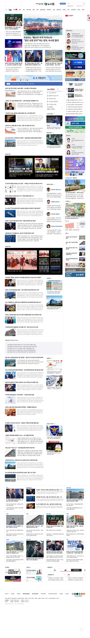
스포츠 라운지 (50, 114)
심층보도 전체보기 (54, 109)
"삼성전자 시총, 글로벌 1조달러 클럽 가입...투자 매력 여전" (20, 113)
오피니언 (68, 135)
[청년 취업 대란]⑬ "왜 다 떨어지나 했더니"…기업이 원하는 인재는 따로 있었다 (54, 388)
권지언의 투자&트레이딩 (56, 226)
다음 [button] (60, 167)
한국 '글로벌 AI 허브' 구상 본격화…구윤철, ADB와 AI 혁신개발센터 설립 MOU (30, 105)
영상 (15, 9)
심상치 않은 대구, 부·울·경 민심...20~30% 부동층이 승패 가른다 (13, 69)
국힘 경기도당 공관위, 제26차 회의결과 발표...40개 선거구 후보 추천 (76, 107)
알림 (69, 574)
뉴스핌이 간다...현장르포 (71, 178)
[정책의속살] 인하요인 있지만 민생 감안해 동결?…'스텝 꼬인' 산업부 (54, 372)
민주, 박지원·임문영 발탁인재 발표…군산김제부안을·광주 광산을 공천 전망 (24, 370)
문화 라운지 (49, 132)
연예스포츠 (81, 79)
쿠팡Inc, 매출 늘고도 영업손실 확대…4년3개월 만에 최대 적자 (30, 453)
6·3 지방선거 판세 (52, 104)
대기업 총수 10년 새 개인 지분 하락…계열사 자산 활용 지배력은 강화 (31, 131)
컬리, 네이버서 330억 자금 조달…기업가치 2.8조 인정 (34, 531)
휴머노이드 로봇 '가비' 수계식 (15, 271)
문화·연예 (73, 9)
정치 (24, 9)
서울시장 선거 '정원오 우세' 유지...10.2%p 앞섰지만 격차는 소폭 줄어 (14, 71)
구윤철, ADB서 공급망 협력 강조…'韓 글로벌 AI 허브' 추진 (30, 103)
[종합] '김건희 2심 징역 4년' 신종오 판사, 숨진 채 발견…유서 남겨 (14, 534)
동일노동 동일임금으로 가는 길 (77, 141)
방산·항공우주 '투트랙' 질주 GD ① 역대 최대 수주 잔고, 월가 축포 (22, 346)
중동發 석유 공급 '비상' (54, 95)
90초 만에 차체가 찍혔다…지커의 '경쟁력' (74, 196)
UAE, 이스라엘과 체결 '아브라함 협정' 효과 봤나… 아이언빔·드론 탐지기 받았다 (54, 209)
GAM (83, 9)
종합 (76, 79)
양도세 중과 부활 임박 (53, 101)
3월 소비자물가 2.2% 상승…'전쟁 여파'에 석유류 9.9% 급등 (30, 441)
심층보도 (49, 358)
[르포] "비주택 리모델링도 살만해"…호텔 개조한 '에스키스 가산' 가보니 (14, 556)
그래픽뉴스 (67, 201)
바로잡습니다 (51, 574)
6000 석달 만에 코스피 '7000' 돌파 (53, 530)
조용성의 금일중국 (55, 214)
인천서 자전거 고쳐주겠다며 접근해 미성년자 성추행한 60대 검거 (54, 438)
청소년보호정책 (35, 593)
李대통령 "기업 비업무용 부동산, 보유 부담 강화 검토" (29, 92)
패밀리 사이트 (79, 6)
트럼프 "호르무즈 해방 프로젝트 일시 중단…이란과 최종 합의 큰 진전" (49, 490)
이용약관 (61, 593)
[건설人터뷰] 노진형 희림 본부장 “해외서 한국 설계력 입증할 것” (14, 560)
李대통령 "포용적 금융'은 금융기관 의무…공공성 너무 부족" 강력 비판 (34, 67)
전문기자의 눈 (69, 30)
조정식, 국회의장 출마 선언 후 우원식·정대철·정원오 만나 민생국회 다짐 (23, 314)
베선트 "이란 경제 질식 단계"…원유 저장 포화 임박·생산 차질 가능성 (31, 236)
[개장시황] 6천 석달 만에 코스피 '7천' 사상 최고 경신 (14, 33)
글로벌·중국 (42, 9)
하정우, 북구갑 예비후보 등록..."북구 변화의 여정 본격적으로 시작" (22, 290)
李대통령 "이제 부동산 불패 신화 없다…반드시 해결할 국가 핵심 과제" (30, 94)
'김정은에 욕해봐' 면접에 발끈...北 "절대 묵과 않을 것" (77, 36)
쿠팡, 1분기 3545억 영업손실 (72, 243)
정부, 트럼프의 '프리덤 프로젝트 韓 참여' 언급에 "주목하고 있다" (76, 104)
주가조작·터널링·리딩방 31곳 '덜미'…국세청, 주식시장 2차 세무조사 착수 (23, 183)
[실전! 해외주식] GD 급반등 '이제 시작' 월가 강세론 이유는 (20, 175)
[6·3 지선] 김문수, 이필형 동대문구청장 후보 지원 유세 (74, 504)
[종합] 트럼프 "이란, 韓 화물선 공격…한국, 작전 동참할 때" (37, 45)
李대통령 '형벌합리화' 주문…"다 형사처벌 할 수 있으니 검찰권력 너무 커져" (34, 71)
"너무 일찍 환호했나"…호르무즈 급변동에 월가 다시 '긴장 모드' (54, 232)
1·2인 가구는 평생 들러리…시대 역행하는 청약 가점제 (78, 147)
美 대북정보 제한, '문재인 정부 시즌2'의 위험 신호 (78, 48)
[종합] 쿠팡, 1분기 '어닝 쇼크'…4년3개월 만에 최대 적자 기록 (34, 526)
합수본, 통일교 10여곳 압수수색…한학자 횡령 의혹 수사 (19, 196)
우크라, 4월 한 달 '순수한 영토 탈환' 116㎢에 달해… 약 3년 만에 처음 (54, 207)
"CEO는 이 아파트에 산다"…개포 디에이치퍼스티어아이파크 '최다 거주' (30, 128)
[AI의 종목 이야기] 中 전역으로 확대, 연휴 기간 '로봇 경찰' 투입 (21, 352)
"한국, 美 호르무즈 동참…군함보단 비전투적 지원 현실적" (14, 504)
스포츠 (78, 9)
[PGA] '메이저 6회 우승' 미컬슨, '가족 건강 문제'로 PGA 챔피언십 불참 (54, 560)
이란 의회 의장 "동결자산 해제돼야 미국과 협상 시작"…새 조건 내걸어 (54, 197)
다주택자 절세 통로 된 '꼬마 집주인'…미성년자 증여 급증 (19, 395)
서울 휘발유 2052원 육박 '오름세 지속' (71, 254)
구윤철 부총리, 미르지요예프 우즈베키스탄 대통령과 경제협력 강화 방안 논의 (31, 107)
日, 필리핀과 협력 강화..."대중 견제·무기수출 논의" (28, 363)
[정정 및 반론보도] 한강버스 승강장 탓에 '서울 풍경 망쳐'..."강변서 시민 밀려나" (56, 580)
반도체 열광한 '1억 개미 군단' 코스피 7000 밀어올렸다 (13, 28)
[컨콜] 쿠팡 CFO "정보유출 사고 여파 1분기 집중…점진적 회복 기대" (30, 450)
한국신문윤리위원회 (78, 596)
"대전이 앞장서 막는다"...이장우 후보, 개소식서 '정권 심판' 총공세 (75, 556)
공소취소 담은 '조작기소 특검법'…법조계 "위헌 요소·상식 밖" (14, 526)
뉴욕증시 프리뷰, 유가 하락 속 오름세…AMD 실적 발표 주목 (79, 90)
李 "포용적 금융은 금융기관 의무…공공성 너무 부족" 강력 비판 (14, 500)
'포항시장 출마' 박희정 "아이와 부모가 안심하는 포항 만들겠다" (75, 113)
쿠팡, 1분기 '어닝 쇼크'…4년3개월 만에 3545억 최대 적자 (19, 448)
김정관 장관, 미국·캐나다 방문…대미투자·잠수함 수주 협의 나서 (75, 531)
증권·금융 (59, 9)
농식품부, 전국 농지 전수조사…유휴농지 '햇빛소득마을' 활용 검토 (22, 423)
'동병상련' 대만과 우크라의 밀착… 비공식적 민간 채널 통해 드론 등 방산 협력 (54, 205)
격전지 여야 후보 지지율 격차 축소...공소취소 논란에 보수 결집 (13, 64)
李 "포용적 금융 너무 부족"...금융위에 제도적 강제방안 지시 (33, 64)
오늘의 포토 (8, 246)
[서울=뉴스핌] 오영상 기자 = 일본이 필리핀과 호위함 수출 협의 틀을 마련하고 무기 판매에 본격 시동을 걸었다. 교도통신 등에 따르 (49, 507)
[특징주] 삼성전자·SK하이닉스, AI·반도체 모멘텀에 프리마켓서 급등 (75, 102)
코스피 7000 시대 (52, 92)
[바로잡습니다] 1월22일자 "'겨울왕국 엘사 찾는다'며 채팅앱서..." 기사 (56, 578)
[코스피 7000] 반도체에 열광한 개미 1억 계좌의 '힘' (55, 526)
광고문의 (67, 593)
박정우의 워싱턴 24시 (56, 189)
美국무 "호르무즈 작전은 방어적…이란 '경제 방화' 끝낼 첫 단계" (30, 226)
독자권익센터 (43, 593)
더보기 (60, 84)
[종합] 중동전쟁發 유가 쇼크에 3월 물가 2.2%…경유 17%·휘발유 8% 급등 (30, 443)
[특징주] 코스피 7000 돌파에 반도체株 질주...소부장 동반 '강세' (14, 35)
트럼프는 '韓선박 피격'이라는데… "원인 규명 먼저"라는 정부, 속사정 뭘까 (41, 39)
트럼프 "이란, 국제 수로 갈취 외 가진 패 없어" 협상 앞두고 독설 (54, 195)
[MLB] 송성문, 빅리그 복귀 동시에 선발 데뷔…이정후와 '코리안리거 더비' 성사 (54, 556)
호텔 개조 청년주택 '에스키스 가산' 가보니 (74, 195)
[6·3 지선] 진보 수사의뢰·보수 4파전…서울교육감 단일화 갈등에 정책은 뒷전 (24, 138)
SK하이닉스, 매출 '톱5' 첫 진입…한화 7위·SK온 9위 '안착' (20, 125)
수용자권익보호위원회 (52, 593)
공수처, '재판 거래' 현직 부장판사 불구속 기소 (14, 531)
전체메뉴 (6, 9)
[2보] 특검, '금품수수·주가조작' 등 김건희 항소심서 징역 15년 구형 (54, 69)
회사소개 (6, 593)
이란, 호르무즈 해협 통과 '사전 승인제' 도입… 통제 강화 (29, 228)
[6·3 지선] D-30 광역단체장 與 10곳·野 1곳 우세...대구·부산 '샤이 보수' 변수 (14, 67)
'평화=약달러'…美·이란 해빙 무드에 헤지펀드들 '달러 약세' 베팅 (54, 233)
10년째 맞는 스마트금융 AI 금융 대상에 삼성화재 (76, 580)
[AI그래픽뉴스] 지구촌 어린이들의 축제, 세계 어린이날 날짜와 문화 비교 (74, 217)
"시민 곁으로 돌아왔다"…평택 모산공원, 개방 (75, 192)
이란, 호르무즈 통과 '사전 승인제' (71, 248)
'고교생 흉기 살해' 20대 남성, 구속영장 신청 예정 (22, 84)
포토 (20, 9)
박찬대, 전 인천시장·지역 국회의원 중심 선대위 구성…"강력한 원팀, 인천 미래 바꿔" (74, 552)
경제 (34, 9)
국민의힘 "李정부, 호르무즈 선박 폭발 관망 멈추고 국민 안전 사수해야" (23, 277)
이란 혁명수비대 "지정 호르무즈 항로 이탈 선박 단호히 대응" (30, 223)
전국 (68, 9)
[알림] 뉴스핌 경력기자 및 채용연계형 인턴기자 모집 (76, 578)
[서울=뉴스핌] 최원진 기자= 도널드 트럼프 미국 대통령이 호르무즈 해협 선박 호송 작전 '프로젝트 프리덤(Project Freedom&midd (49, 492)
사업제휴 (18, 593)
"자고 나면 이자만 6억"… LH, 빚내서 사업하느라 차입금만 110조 (14, 552)
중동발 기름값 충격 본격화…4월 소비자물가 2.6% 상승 (29, 438)
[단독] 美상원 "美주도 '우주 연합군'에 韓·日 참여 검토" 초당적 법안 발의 (54, 193)
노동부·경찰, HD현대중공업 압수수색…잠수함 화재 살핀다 (74, 508)
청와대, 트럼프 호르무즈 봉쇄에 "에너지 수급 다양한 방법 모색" (38, 47)
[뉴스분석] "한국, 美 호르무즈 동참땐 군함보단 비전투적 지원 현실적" (23, 208)
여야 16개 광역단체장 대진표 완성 (72, 259)
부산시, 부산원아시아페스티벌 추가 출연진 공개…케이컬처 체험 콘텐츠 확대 (79, 84)
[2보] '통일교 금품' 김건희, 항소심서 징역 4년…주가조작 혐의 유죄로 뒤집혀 (54, 71)
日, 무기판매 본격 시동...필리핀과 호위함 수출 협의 (28, 360)
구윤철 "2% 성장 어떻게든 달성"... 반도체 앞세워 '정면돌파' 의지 (21, 101)
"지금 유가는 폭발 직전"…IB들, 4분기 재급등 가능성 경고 (54, 230)
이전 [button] (6, 167)
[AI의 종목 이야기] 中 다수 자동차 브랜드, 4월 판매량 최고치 (20, 348)
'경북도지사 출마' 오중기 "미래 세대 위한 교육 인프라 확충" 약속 (75, 111)
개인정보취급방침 (26, 593)
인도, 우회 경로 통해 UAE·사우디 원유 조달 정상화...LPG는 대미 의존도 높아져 (30, 237)
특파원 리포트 (50, 184)
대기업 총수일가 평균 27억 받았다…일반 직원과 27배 (29, 130)
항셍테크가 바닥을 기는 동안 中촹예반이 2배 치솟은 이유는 (54, 221)
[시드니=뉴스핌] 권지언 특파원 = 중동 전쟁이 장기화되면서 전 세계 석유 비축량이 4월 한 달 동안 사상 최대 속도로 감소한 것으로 (50, 499)
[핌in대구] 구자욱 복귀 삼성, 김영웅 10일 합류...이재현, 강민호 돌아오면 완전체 (54, 128)
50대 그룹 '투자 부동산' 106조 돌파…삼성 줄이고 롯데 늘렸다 (20, 88)
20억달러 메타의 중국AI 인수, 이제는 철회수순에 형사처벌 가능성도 (54, 219)
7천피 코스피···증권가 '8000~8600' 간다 (14, 31)
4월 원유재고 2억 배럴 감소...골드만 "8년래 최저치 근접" (19, 233)
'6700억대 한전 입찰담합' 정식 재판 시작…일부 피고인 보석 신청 (21, 327)
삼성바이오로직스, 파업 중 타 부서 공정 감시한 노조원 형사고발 (21, 460)
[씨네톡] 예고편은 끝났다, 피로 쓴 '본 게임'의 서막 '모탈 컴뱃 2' (34, 559)
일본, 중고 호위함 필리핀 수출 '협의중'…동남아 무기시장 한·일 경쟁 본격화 (24, 357)
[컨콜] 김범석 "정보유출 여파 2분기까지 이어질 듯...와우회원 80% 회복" (30, 452)
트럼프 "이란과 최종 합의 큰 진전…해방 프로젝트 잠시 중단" (20, 221)
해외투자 (49, 9)
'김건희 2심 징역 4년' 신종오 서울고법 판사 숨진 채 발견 (54, 67)
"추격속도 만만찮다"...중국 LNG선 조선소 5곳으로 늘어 (54, 218)
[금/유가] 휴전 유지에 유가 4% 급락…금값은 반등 (28, 240)
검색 (84, 3)
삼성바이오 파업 (52, 98)
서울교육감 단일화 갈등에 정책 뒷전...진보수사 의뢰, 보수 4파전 (75, 500)
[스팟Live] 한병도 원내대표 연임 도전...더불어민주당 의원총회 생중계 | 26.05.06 (46, 175)
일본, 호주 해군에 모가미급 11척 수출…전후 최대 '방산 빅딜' (30, 362)
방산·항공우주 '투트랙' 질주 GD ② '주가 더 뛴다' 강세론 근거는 (21, 344)
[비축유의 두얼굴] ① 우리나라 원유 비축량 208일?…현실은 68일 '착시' (30, 239)
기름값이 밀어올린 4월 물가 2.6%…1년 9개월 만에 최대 (19, 435)
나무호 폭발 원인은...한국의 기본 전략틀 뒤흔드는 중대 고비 (37, 43)
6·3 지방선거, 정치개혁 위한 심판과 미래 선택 (77, 153)
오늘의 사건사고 (50, 424)
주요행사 (7, 567)
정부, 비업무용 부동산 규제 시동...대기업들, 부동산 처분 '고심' (30, 91)
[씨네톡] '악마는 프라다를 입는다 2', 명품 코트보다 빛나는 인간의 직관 (54, 146)
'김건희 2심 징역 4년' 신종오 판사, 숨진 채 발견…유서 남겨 (53, 64)
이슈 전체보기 (54, 107)
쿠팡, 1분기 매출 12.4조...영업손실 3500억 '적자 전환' (29, 455)
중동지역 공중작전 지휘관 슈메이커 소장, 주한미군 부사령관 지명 (21, 382)
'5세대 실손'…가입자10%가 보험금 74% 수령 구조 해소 (55, 534)
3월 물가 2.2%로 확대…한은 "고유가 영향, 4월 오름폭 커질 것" (30, 439)
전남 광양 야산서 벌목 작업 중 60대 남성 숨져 (53, 453)
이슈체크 (49, 278)
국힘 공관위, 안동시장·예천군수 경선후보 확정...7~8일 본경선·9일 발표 (75, 109)
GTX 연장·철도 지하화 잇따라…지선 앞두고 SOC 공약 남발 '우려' (54, 292)
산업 (54, 9)
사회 (37, 9)
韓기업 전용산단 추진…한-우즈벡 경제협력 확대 (75, 100)
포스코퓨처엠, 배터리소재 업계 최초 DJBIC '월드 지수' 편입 (20, 472)
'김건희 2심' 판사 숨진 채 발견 (71, 237)
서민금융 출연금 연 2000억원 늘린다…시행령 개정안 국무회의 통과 (34, 69)
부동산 (64, 9)
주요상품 (12, 593)
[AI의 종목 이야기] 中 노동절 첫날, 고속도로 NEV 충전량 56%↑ (21, 350)
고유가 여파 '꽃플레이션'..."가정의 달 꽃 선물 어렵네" (75, 198)
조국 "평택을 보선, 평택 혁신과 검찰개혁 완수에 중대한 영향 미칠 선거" (23, 302)
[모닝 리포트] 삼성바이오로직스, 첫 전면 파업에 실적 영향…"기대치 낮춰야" (54, 308)
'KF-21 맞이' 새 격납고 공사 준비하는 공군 (77, 42)
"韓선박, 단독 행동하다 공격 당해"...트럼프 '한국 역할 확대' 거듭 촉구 (30, 225)
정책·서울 (28, 9)
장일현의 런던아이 (55, 201)
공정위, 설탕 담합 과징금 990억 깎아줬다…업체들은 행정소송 (21, 407)
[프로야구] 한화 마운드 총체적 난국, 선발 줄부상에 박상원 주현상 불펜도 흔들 (54, 552)
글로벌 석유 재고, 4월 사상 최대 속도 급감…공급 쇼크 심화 (49, 497)
